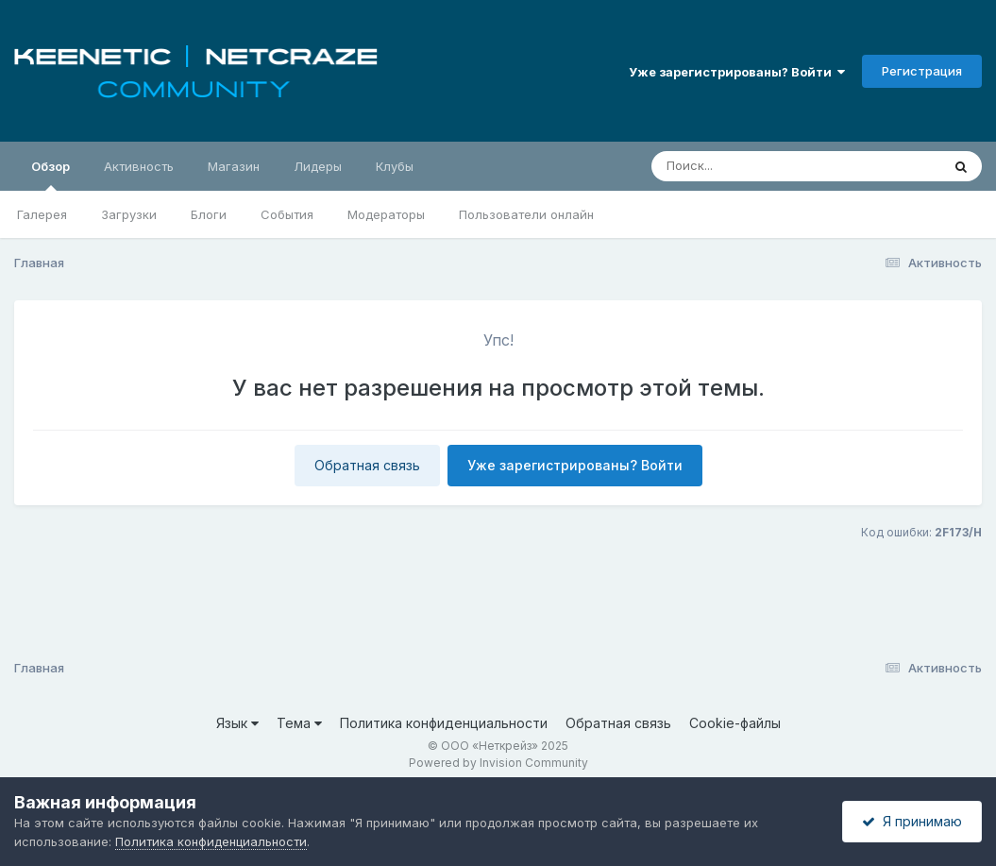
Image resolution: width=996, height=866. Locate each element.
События (287, 214)
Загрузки (129, 214)
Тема (299, 723)
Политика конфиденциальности (444, 723)
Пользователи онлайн (526, 214)
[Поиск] (760, 166)
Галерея (42, 214)
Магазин (234, 166)
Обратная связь (367, 465)
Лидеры (318, 166)
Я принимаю (912, 821)
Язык (237, 723)
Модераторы (386, 214)
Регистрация (922, 70)
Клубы (395, 166)
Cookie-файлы (735, 723)
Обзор (50, 175)
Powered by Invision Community (498, 763)
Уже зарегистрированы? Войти (737, 71)
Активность (139, 166)
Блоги (209, 214)
